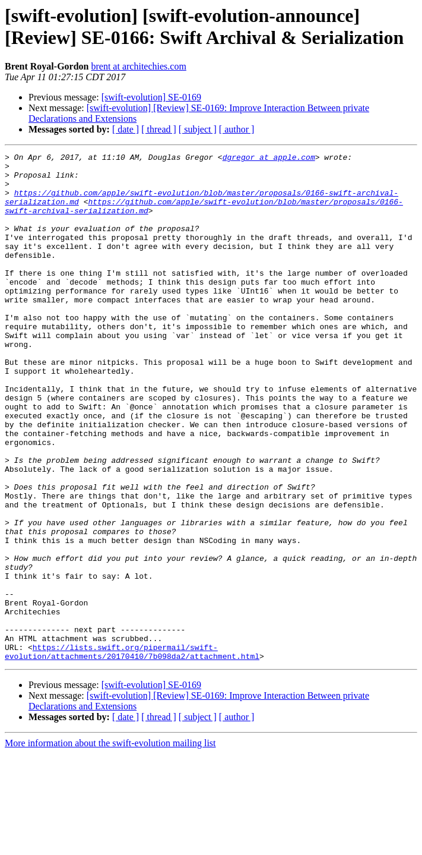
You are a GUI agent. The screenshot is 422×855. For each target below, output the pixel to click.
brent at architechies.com (138, 66)
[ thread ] (158, 129)
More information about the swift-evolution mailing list (110, 845)
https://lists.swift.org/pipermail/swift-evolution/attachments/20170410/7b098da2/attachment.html (132, 752)
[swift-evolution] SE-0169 (151, 97)
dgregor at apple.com (269, 158)
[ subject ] (198, 129)
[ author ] (237, 129)
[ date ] (125, 129)
